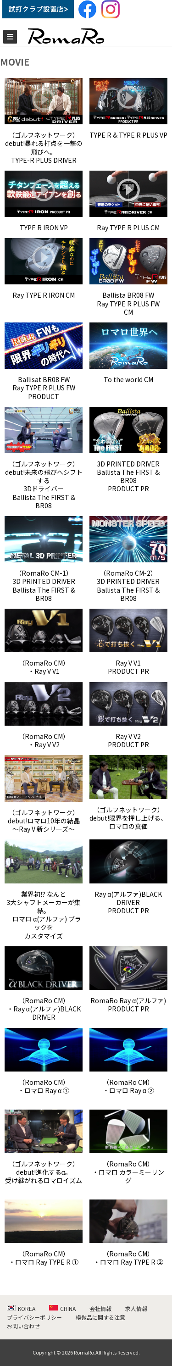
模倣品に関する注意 (100, 1317)
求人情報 (136, 1308)
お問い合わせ (23, 1326)
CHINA (62, 1308)
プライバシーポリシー (34, 1317)
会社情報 (100, 1308)
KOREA (21, 1308)
